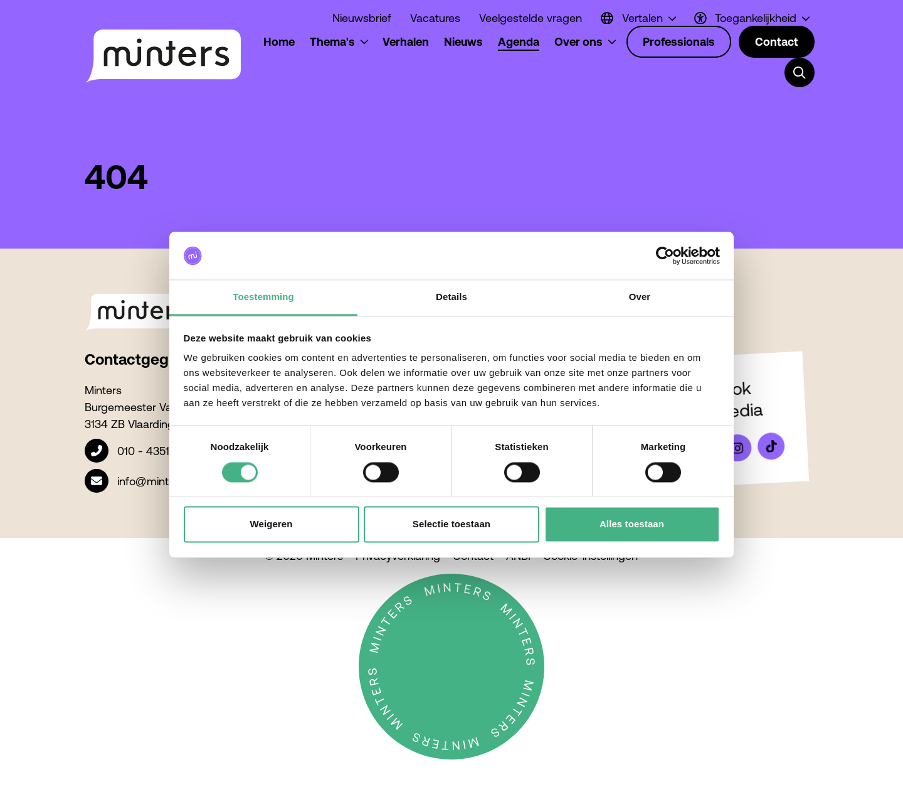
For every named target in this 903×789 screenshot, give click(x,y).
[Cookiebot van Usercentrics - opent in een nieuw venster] (665, 255)
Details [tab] (451, 297)
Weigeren (271, 524)
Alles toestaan (631, 524)
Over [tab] (640, 297)
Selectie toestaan (451, 524)
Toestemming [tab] (263, 297)
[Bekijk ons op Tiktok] (771, 446)
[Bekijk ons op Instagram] (737, 448)
